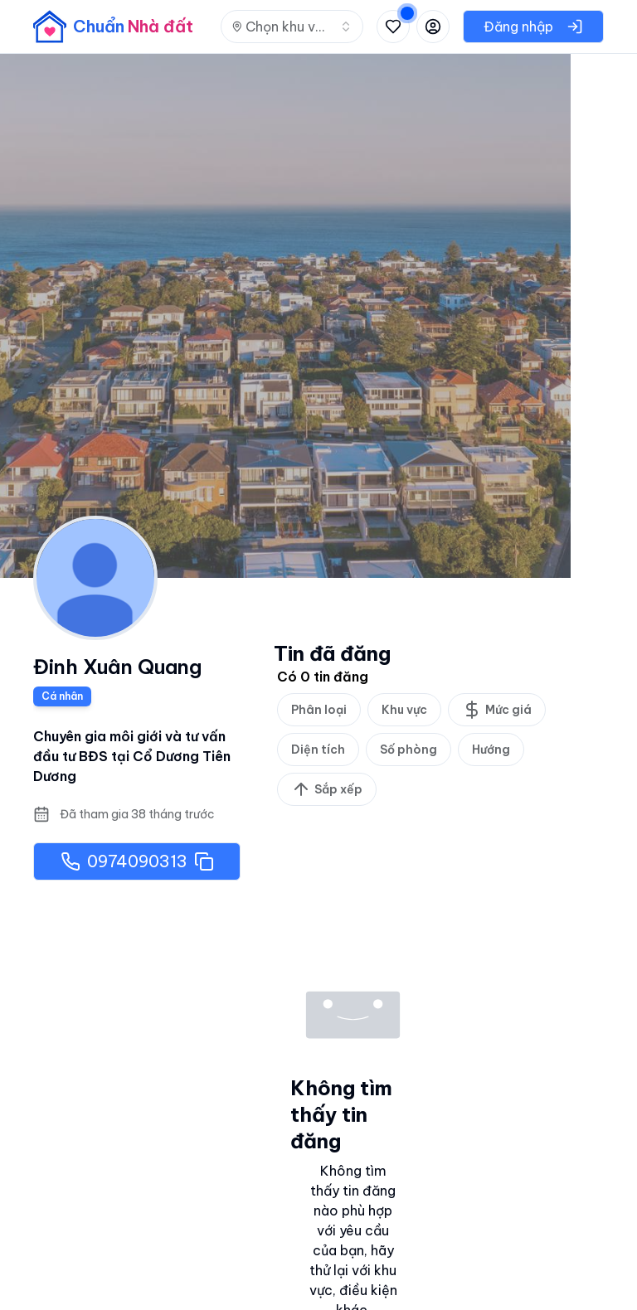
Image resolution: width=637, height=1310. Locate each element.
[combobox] (292, 26)
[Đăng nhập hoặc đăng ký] (433, 26)
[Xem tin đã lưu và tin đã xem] (393, 26)
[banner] (113, 26)
